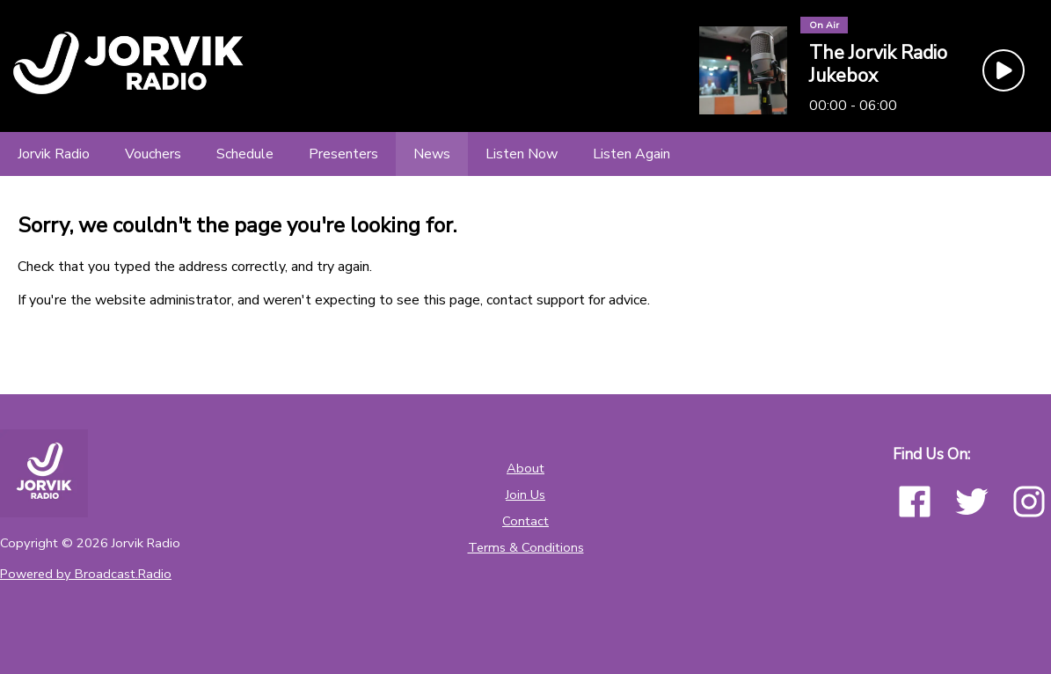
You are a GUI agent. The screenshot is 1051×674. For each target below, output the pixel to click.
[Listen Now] (521, 154)
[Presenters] (343, 154)
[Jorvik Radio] (53, 154)
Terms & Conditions (526, 547)
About (525, 468)
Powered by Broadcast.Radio (86, 573)
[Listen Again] (631, 154)
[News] (432, 154)
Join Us (525, 494)
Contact (525, 521)
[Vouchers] (153, 154)
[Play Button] (1003, 70)
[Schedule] (245, 154)
